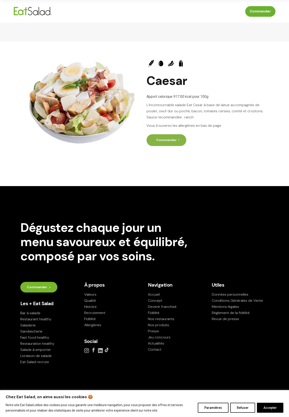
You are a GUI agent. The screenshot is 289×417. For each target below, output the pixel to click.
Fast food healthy (34, 337)
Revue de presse (225, 318)
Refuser (243, 408)
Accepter (270, 408)
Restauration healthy (37, 343)
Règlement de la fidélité (231, 312)
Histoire (90, 306)
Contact (154, 349)
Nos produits (158, 325)
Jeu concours (159, 337)
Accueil (154, 294)
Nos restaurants (161, 318)
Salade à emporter (35, 349)
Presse (153, 331)
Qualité (90, 300)
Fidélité (90, 318)
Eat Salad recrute (34, 361)
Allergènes (92, 325)
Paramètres (213, 408)
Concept (155, 300)
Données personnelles (230, 294)
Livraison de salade (36, 355)
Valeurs (90, 294)
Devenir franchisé (162, 306)
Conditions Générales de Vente (237, 300)
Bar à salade (30, 313)
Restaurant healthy (35, 319)
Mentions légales (225, 306)
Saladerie (28, 325)
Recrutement (94, 312)
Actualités (156, 343)
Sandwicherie (31, 331)
